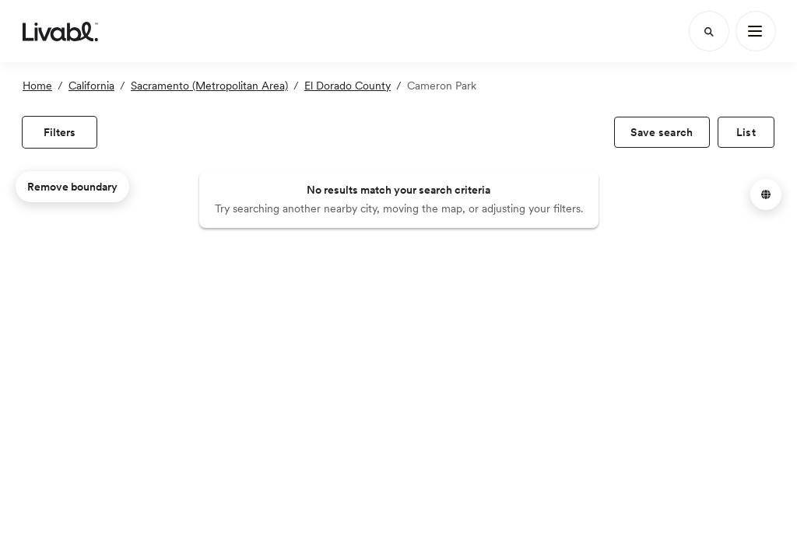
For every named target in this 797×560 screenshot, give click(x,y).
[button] (765, 194)
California (91, 85)
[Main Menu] (755, 31)
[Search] (709, 31)
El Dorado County (347, 85)
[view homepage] (60, 31)
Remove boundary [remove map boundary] (72, 186)
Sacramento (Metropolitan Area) (209, 85)
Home (37, 85)
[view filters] (60, 132)
